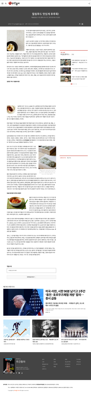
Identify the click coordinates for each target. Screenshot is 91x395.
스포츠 (43, 366)
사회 (43, 362)
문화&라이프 (45, 364)
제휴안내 (25, 384)
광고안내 (78, 364)
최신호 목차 (68, 362)
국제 (55, 362)
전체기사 (44, 369)
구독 (73, 54)
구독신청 (78, 362)
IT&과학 (55, 364)
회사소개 (10, 384)
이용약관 (34, 384)
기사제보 (78, 359)
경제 (55, 359)
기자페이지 (67, 366)
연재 (66, 359)
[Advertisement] (28, 93)
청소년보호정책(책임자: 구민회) (52, 384)
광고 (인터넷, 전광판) (17, 384)
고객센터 (29, 384)
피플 (55, 366)
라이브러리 (67, 364)
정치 (43, 359)
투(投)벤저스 (64, 54)
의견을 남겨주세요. (13, 270)
